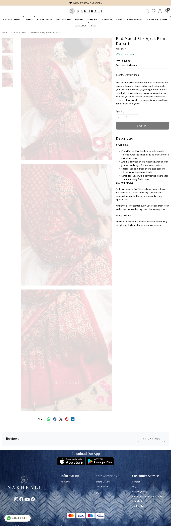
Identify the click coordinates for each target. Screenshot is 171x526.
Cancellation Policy (141, 501)
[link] (147, 11)
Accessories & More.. (158, 19)
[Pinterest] (32, 500)
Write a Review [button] (151, 439)
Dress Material (134, 19)
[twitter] (61, 419)
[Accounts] (160, 11)
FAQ (134, 486)
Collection (81, 25)
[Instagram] (16, 500)
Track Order (138, 506)
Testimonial (102, 486)
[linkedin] (73, 419)
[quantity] (127, 117)
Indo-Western (63, 19)
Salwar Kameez (45, 19)
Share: (41, 419)
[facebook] (55, 419)
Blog (93, 25)
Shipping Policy (139, 491)
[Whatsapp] (49, 419)
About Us (65, 481)
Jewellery (107, 19)
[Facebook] (21, 500)
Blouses (79, 19)
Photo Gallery (103, 481)
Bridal (120, 19)
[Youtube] (27, 500)
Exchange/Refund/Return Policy (148, 496)
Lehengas (92, 19)
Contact (136, 481)
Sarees (30, 19)
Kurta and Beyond (13, 19)
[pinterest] (67, 419)
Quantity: (120, 111)
